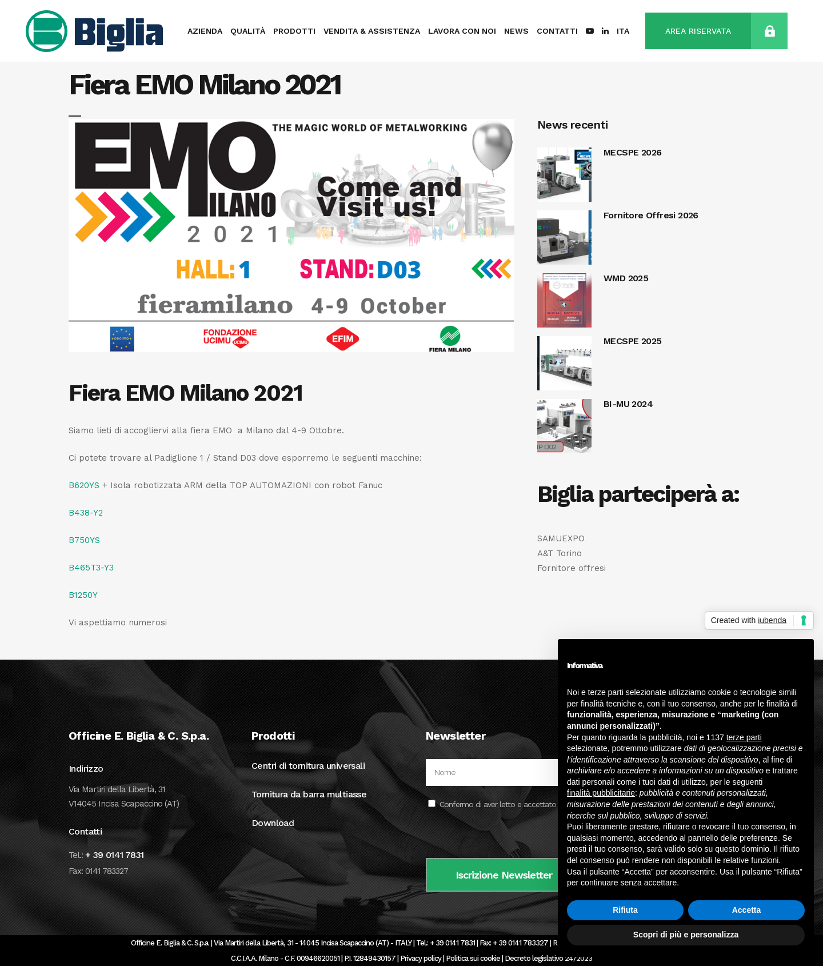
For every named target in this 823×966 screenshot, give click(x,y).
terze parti (744, 737)
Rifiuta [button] (625, 910)
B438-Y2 (86, 513)
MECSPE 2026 (632, 152)
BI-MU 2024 (628, 403)
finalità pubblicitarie (601, 792)
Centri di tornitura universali (308, 765)
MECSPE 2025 (632, 341)
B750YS (84, 540)
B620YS (84, 485)
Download (272, 822)
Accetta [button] (746, 910)
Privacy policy (420, 958)
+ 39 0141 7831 (114, 854)
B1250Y (83, 595)
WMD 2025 (626, 278)
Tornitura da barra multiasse (308, 794)
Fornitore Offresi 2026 (651, 215)
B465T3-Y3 (91, 567)
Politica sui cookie (473, 958)
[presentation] (513, 835)
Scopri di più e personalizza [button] (685, 934)
